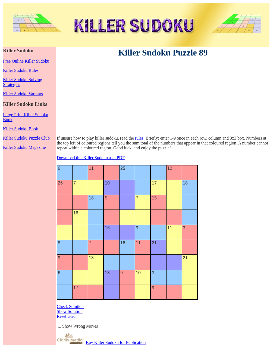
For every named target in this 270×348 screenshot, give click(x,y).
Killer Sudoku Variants (23, 93)
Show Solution (70, 311)
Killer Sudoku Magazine (24, 147)
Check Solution (70, 306)
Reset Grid (66, 316)
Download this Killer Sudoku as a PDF (91, 157)
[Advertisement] (101, 97)
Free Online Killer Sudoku (26, 61)
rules (139, 138)
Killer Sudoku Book (20, 129)
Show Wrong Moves (80, 326)
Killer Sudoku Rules (21, 70)
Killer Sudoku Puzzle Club (26, 138)
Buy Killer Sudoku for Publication (116, 342)
